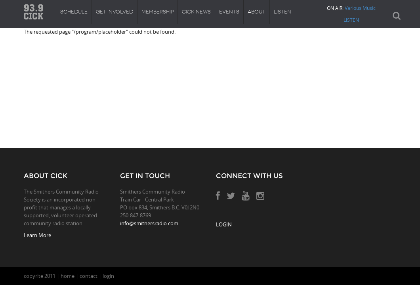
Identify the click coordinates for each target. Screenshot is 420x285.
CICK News (196, 12)
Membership (157, 12)
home (67, 275)
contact (88, 275)
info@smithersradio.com (149, 223)
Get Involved (114, 12)
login (108, 275)
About (256, 12)
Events (229, 12)
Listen (282, 12)
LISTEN (351, 20)
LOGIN (224, 224)
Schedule (74, 12)
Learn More (37, 235)
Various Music (360, 8)
